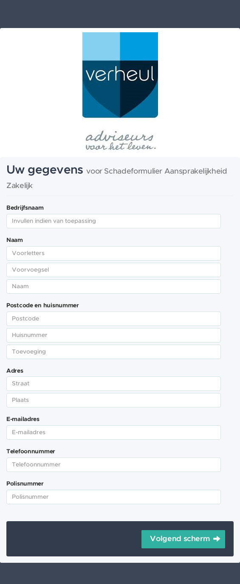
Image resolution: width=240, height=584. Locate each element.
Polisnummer (25, 484)
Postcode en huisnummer (42, 306)
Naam (14, 240)
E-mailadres (23, 419)
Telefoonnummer (30, 452)
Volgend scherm (180, 539)
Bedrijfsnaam (25, 208)
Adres (14, 371)
